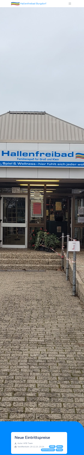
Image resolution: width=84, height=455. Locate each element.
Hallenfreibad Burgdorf (28, 3)
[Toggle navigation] (70, 3)
